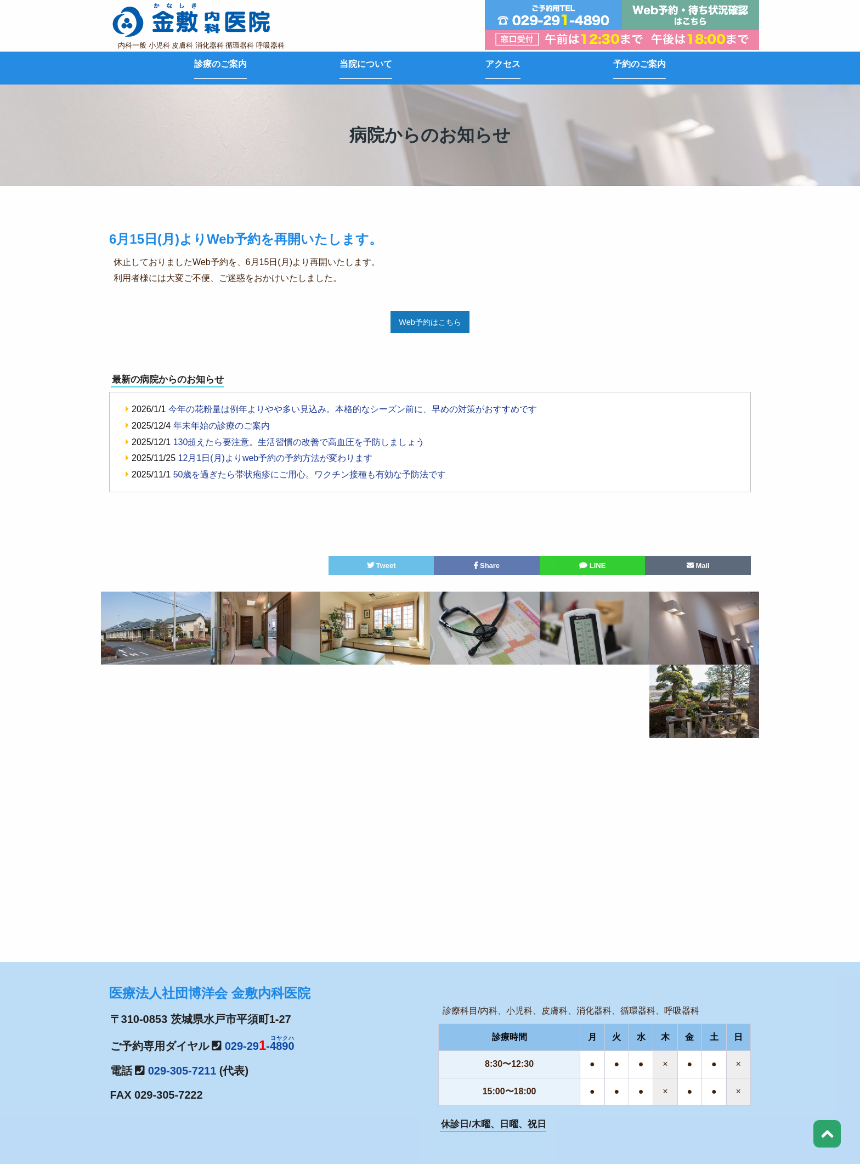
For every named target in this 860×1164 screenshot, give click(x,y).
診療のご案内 (220, 64)
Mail (698, 565)
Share (487, 565)
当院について (366, 64)
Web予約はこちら (430, 322)
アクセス (502, 64)
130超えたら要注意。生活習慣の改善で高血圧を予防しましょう (299, 442)
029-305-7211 (182, 1071)
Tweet (381, 565)
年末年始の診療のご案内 (221, 425)
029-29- (260, 1046)
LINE (592, 565)
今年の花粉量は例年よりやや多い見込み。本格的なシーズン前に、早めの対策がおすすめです (352, 409)
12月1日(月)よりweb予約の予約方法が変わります (275, 458)
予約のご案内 (639, 64)
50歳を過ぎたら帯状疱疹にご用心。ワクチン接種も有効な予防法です (309, 474)
